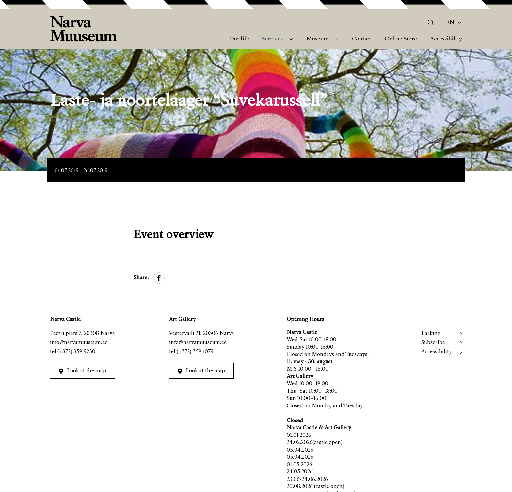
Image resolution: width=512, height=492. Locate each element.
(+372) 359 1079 (195, 352)
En (450, 22)
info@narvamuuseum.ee (78, 343)
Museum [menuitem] (317, 39)
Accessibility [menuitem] (446, 39)
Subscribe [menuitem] (433, 343)
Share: (141, 278)
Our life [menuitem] (239, 39)
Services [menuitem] (272, 39)
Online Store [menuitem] (401, 39)
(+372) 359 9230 (76, 352)
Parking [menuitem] (430, 333)
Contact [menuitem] (362, 39)
